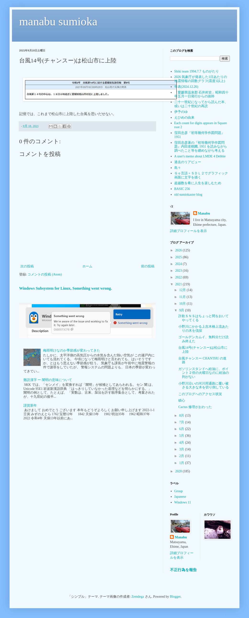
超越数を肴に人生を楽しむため (197, 183)
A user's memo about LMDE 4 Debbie (200, 156)
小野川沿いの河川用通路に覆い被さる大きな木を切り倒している (203, 385)
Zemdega (137, 596)
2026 (179, 250)
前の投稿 (147, 266)
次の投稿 (27, 266)
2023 (179, 270)
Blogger (175, 596)
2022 (179, 277)
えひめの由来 (184, 117)
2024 (179, 264)
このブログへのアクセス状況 (200, 394)
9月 (182, 310)
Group (178, 491)
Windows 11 (182, 502)
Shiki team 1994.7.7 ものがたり (196, 71)
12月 (183, 290)
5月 (182, 435)
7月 (182, 422)
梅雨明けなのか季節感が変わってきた (71, 350)
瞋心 (181, 400)
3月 (182, 449)
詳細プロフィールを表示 (188, 231)
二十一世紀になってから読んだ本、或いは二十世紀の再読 (201, 104)
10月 (183, 303)
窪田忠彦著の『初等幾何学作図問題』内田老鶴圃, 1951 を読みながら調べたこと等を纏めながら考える (200, 147)
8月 (182, 415)
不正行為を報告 (183, 570)
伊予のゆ (181, 112)
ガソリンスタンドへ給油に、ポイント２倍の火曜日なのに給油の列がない (203, 373)
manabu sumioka (58, 21)
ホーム (87, 266)
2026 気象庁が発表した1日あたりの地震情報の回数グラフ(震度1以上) (200, 79)
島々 (177, 168)
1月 (182, 463)
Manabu (204, 213)
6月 (182, 429)
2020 (179, 471)
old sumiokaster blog (188, 194)
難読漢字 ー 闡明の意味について (47, 380)
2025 (179, 257)
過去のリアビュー (187, 162)
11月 (183, 297)
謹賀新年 (30, 405)
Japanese (180, 496)
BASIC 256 (182, 189)
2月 (182, 456)
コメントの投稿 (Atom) (45, 274)
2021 (179, 284)
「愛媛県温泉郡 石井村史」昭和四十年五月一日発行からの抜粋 (201, 94)
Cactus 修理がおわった (195, 407)
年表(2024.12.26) (186, 86)
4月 (182, 442)
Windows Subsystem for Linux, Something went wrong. (65, 288)
